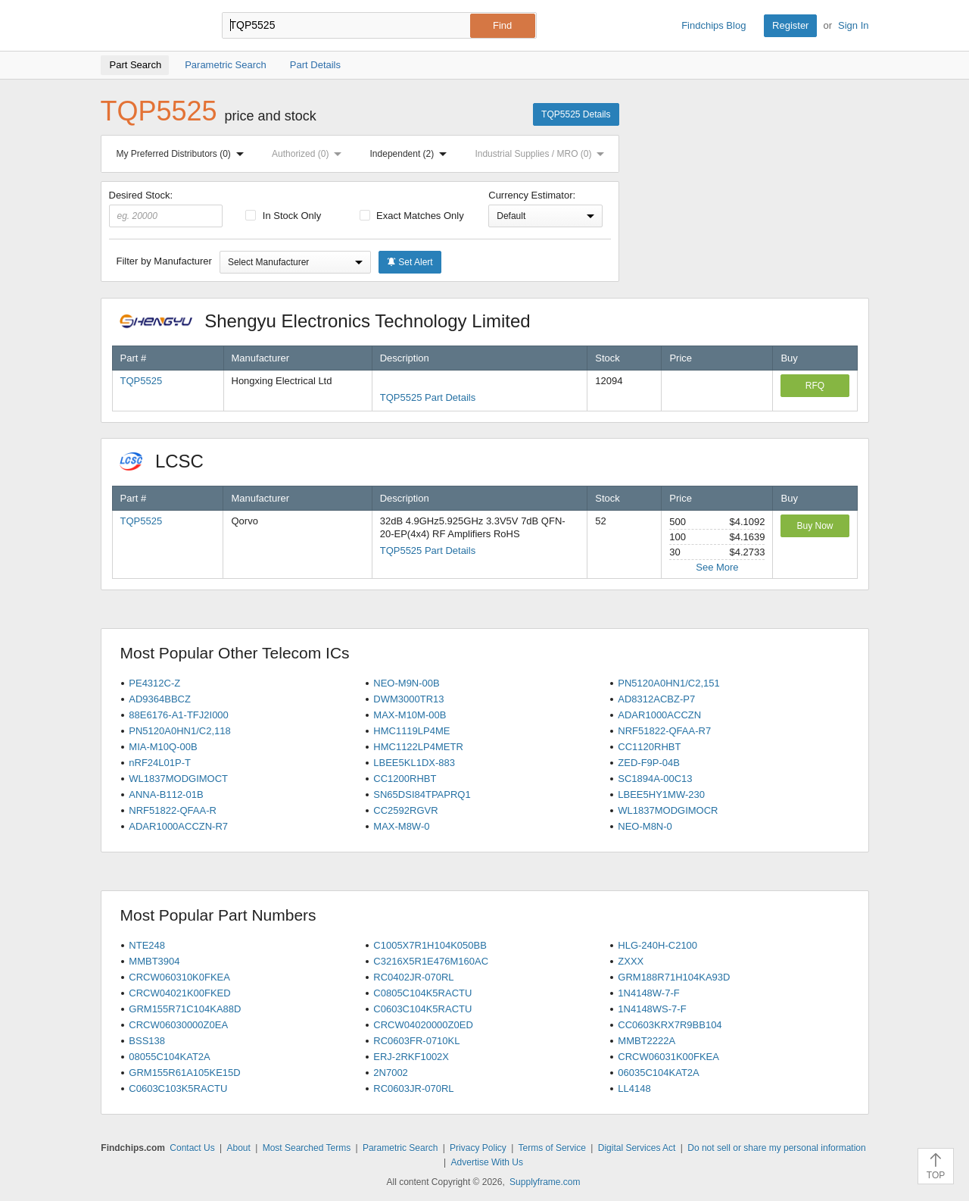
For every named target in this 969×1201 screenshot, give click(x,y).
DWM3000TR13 (408, 699)
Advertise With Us (487, 1162)
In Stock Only (283, 215)
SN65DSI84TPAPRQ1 (421, 794)
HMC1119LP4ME (411, 731)
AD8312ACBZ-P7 (656, 699)
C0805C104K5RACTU (422, 993)
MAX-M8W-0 (401, 826)
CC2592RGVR (405, 810)
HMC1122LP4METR (418, 746)
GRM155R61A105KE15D (184, 1072)
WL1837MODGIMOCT (178, 778)
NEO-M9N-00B (406, 683)
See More (717, 567)
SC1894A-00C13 (655, 778)
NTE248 (147, 945)
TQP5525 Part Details (427, 397)
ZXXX (630, 961)
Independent (411, 153)
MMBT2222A (646, 1040)
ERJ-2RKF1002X (411, 1056)
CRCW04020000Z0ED (423, 1025)
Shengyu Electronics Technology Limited (333, 321)
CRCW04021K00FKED (179, 993)
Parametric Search (400, 1148)
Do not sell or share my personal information (776, 1148)
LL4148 (634, 1088)
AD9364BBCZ (160, 699)
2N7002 (390, 1072)
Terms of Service (552, 1148)
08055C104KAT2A (169, 1056)
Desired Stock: (166, 208)
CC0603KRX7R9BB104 (669, 1025)
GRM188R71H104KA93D (674, 977)
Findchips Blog (713, 25)
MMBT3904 (154, 961)
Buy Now (814, 526)
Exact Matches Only (412, 215)
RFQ (814, 385)
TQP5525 (141, 380)
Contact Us (192, 1148)
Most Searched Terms (307, 1148)
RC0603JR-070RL (413, 1088)
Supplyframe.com (544, 1182)
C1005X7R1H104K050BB (430, 945)
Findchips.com (150, 26)
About (238, 1148)
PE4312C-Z (154, 683)
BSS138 (147, 1040)
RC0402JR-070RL (413, 977)
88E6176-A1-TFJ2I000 (179, 715)
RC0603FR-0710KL (416, 1040)
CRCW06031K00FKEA (668, 1056)
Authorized (309, 153)
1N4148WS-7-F (652, 1009)
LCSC (170, 461)
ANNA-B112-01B (166, 794)
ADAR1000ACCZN (659, 715)
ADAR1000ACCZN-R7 (178, 826)
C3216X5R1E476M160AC (430, 961)
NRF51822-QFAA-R (173, 810)
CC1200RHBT (404, 778)
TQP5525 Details (575, 114)
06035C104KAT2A (658, 1072)
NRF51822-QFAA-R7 (664, 731)
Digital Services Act (637, 1148)
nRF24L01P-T (160, 762)
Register (790, 25)
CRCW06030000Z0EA (178, 1025)
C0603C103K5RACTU (178, 1088)
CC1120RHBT (649, 746)
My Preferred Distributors (183, 153)
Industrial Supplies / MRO (542, 153)
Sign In (853, 25)
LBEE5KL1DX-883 (414, 762)
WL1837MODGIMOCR (668, 810)
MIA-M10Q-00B (163, 746)
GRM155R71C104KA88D (185, 1009)
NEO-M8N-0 (645, 826)
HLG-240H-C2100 (657, 945)
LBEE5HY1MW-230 (661, 794)
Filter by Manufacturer (164, 261)
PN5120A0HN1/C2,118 (179, 731)
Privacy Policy (478, 1148)
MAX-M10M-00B (409, 715)
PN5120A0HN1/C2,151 (668, 683)
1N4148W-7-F (648, 993)
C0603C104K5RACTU (422, 1009)
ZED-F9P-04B (649, 762)
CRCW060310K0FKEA (179, 977)
